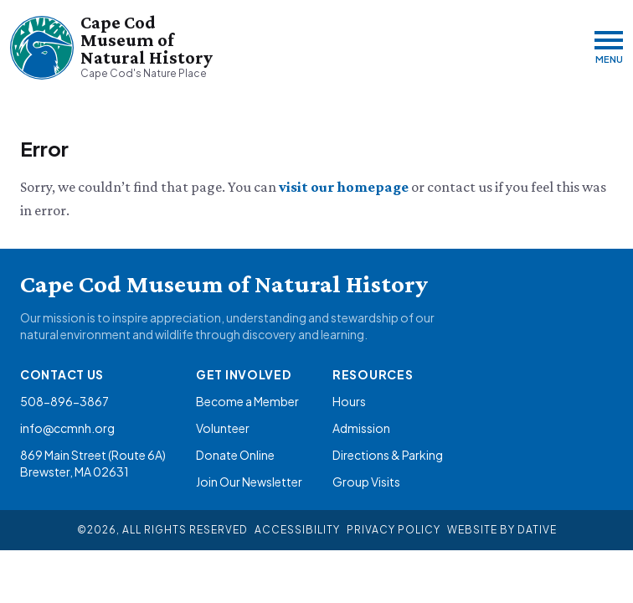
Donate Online (235, 454)
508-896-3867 (64, 401)
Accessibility (297, 529)
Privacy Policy (393, 529)
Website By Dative (502, 529)
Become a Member (247, 401)
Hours (349, 401)
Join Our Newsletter (249, 481)
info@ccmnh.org (67, 428)
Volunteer (223, 428)
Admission (361, 428)
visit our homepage (345, 186)
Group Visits (366, 481)
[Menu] (608, 47)
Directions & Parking (387, 454)
